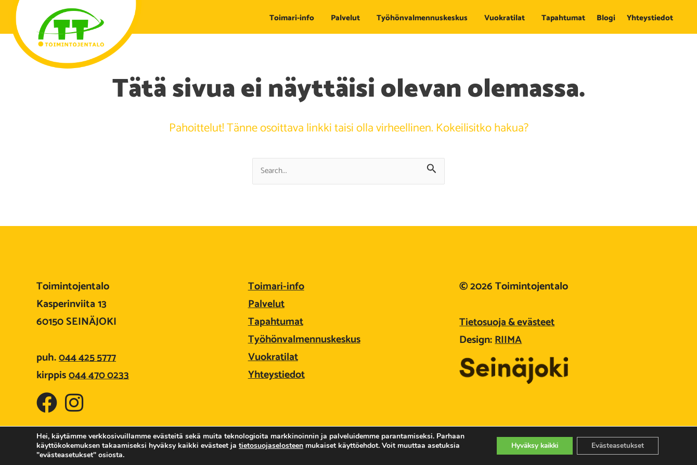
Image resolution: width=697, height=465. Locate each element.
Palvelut (266, 304)
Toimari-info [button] (294, 17)
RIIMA (508, 340)
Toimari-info (276, 286)
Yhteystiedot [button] (652, 17)
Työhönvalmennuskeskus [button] (425, 17)
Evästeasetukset (616, 445)
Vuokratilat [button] (507, 17)
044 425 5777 (88, 357)
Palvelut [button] (348, 17)
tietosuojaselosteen (301, 445)
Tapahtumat (563, 17)
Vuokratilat (273, 357)
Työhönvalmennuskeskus (304, 339)
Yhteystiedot (277, 374)
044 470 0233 (99, 375)
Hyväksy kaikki (527, 445)
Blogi (606, 17)
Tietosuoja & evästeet (508, 322)
